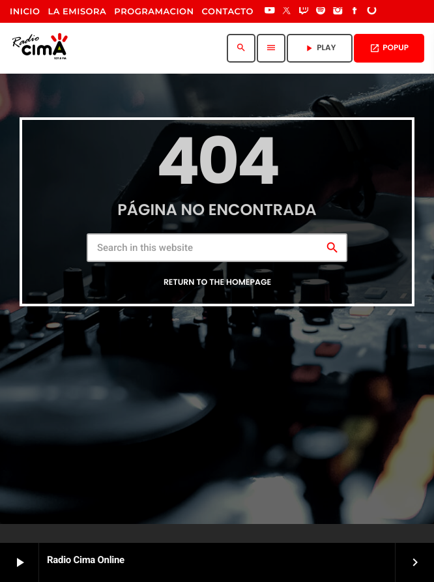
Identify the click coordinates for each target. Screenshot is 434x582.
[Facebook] (355, 11)
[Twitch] (303, 11)
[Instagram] (337, 11)
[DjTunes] (372, 11)
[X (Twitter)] (287, 11)
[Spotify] (320, 11)
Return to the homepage (217, 282)
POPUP (389, 47)
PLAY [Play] (320, 47)
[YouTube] (270, 11)
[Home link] (42, 48)
